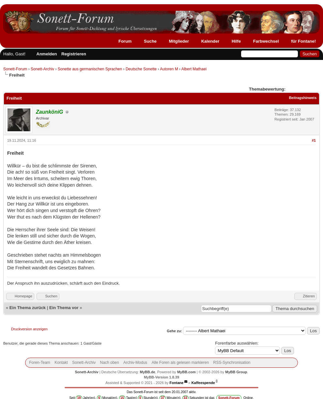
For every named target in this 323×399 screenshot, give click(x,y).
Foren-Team (39, 362)
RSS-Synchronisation (231, 362)
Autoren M (169, 69)
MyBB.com (186, 372)
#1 (314, 140)
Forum (124, 41)
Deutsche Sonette (141, 69)
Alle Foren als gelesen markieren (180, 362)
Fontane (177, 383)
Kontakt (61, 362)
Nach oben (109, 362)
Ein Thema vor (64, 307)
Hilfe (236, 41)
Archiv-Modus (135, 362)
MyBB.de (147, 372)
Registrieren (73, 53)
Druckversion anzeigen (29, 329)
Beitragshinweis (302, 98)
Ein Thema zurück (27, 307)
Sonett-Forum (15, 69)
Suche (150, 41)
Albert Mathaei (194, 69)
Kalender (210, 41)
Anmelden (47, 53)
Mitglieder (179, 41)
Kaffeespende (203, 383)
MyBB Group (236, 372)
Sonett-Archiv (42, 69)
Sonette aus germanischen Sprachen (90, 69)
